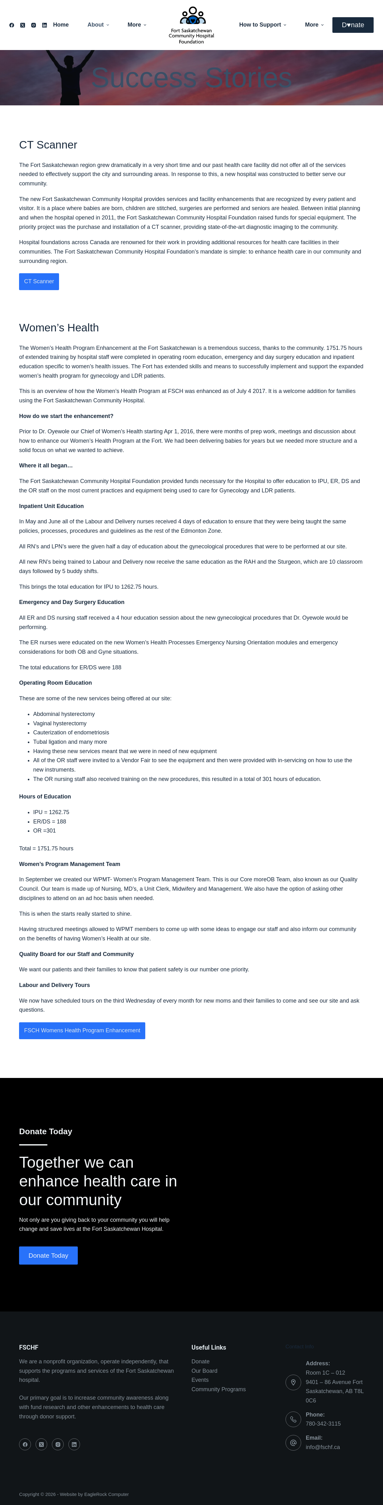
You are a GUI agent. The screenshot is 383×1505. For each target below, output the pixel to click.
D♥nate (353, 25)
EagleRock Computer (106, 1494)
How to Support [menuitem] (263, 25)
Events (200, 1380)
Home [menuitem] (61, 25)
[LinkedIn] (44, 25)
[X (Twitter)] (22, 25)
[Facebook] (11, 25)
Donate (201, 1361)
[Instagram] (33, 25)
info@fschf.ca (323, 1447)
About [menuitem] (99, 25)
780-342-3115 (323, 1424)
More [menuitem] (137, 25)
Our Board (204, 1371)
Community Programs (219, 1389)
